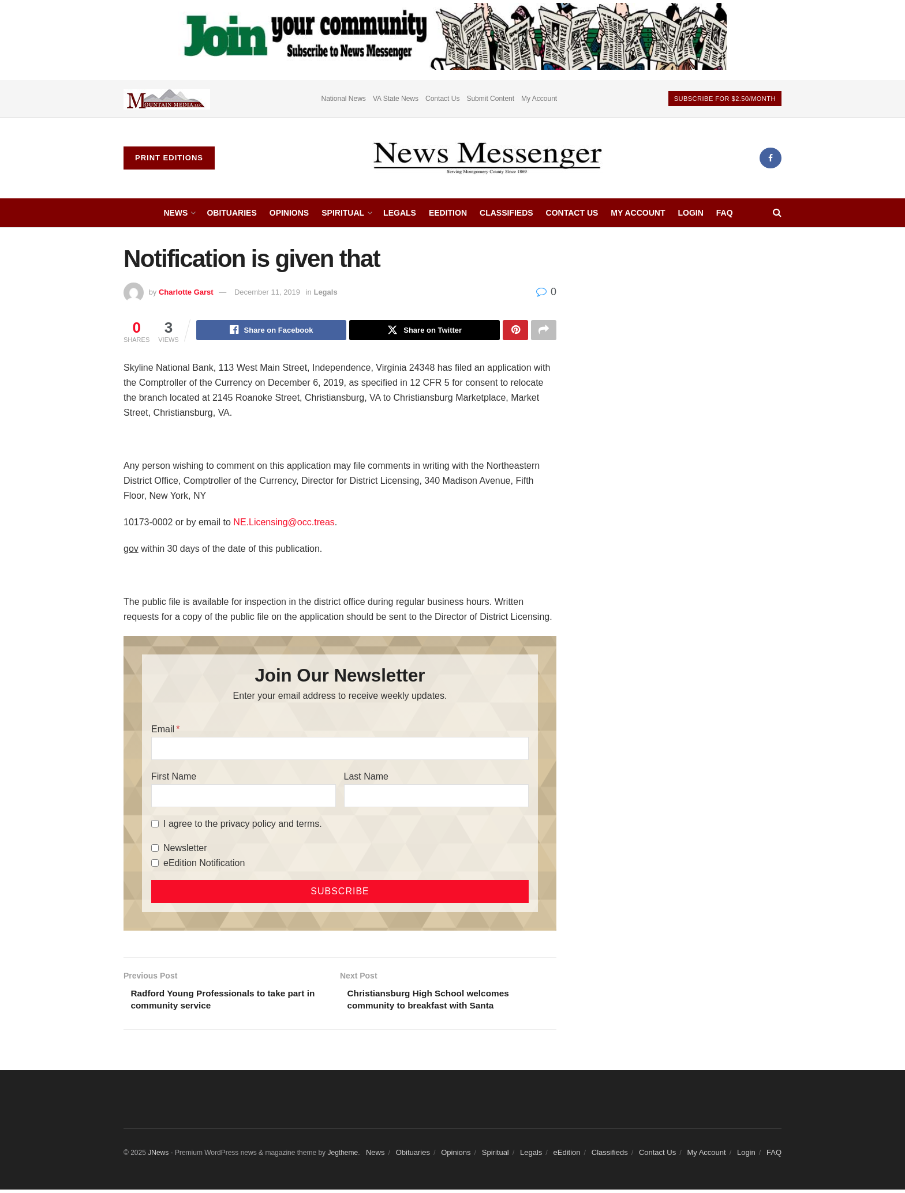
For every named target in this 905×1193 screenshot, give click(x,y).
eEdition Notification (204, 864)
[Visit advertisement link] (167, 98)
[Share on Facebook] (271, 331)
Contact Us (442, 99)
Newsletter (185, 849)
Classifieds (506, 212)
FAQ (724, 212)
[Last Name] (436, 796)
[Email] (340, 749)
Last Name (366, 777)
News (175, 212)
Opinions (289, 212)
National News (343, 99)
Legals (399, 212)
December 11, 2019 (267, 292)
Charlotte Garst (186, 292)
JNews (158, 1155)
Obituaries (231, 212)
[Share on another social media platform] (543, 331)
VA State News (395, 99)
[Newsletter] (155, 849)
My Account (539, 99)
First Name (173, 777)
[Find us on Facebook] (770, 158)
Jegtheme (342, 1155)
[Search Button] (777, 212)
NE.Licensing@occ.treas (283, 524)
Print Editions (169, 157)
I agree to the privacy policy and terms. (242, 825)
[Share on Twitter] (424, 331)
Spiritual (342, 212)
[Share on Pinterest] (515, 331)
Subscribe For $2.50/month (725, 98)
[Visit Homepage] (487, 158)
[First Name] (243, 796)
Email (162, 730)
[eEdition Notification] (155, 864)
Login (690, 212)
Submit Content (490, 99)
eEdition (448, 212)
